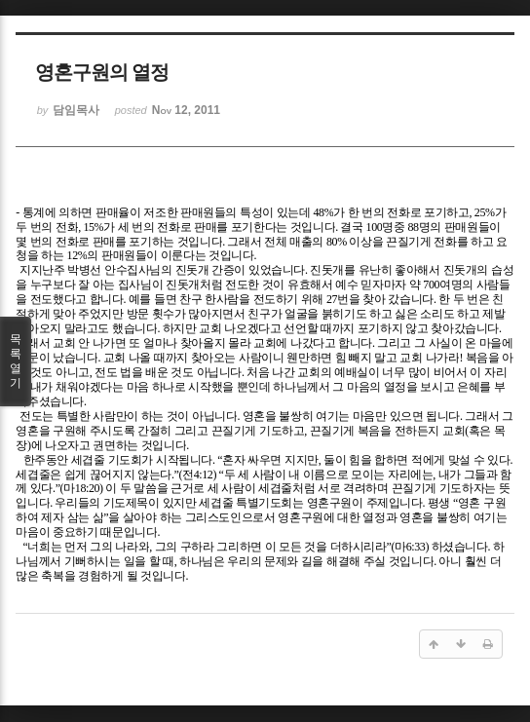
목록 (15, 361)
